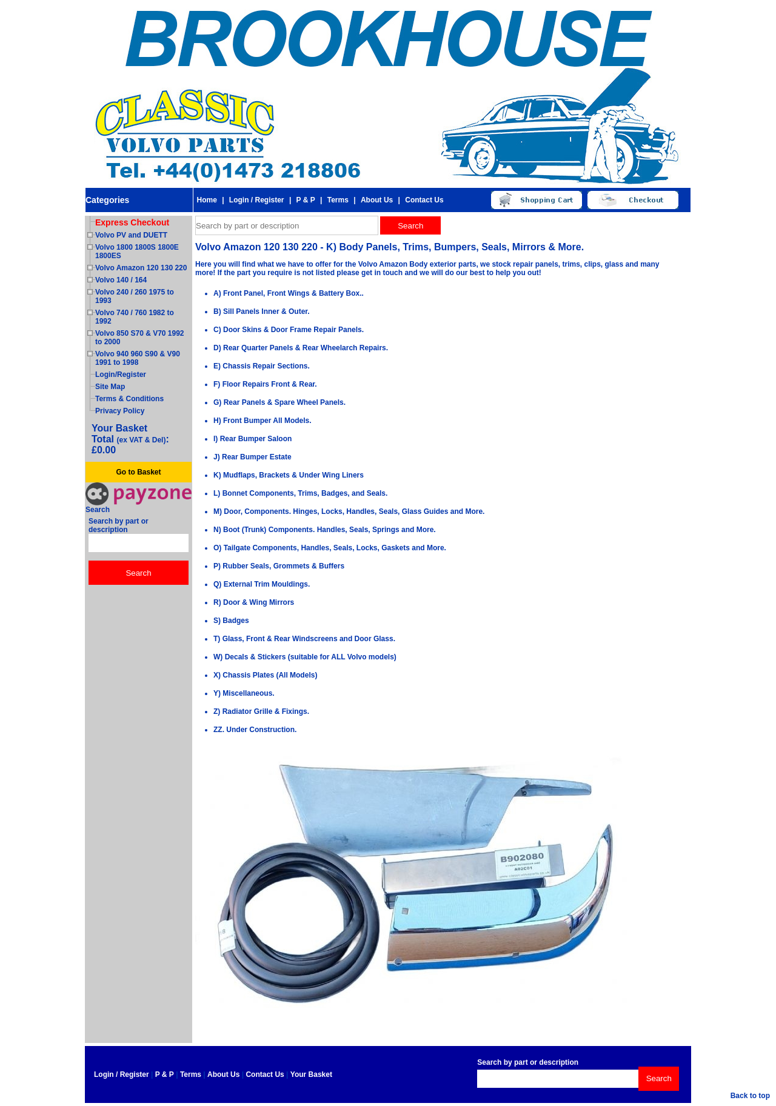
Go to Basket (138, 472)
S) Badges (231, 620)
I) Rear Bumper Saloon (252, 439)
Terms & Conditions (129, 399)
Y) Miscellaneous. (244, 693)
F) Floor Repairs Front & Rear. (265, 384)
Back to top (750, 1095)
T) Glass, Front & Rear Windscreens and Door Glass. (304, 639)
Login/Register (120, 374)
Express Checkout (132, 222)
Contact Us (424, 200)
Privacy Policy (119, 411)
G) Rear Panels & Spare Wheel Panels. (279, 402)
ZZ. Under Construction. (254, 729)
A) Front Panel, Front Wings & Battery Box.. (288, 293)
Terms (338, 200)
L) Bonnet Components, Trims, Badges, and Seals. (300, 493)
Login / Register (256, 200)
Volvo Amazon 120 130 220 (141, 268)
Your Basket (311, 1074)
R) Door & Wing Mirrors (253, 602)
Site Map (110, 386)
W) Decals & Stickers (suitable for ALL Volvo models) (304, 657)
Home (206, 200)
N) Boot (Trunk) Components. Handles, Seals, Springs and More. (324, 529)
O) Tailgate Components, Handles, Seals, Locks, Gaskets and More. (329, 548)
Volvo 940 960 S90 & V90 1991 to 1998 (137, 358)
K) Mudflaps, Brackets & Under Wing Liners (288, 475)
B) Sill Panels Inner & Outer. (261, 311)
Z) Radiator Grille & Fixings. (261, 711)
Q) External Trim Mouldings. (261, 584)
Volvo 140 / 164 (121, 280)
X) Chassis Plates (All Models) (265, 675)
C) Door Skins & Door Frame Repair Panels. (288, 329)
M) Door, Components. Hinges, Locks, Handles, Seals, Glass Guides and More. (348, 511)
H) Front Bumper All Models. (262, 420)
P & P (305, 200)
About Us (377, 200)
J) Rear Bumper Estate (252, 457)
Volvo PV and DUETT (131, 235)
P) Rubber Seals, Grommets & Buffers (278, 566)
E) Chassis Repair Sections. (261, 366)
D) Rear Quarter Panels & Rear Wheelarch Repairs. (300, 348)
